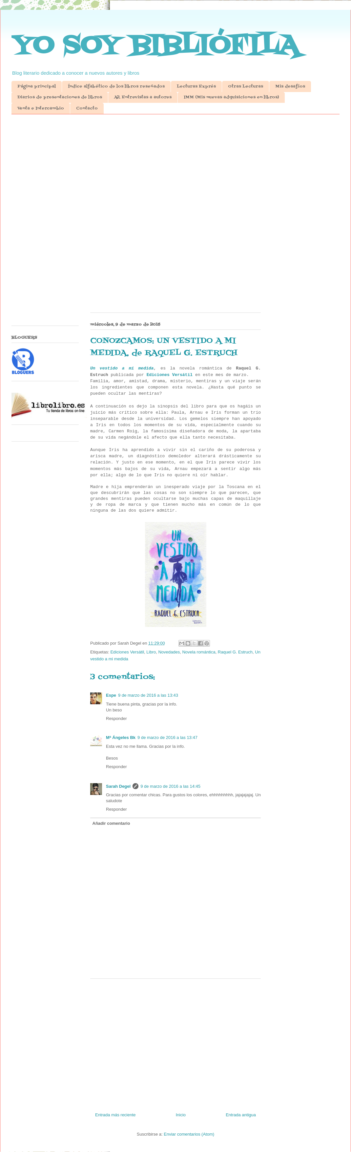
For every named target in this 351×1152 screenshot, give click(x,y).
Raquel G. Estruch (235, 652)
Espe (111, 695)
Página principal (36, 86)
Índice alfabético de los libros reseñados (116, 86)
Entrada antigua (241, 1114)
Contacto (87, 108)
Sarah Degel (118, 786)
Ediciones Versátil (170, 374)
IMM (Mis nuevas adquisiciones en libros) (231, 97)
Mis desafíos (290, 86)
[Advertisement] (175, 170)
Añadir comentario (111, 823)
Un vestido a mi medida (122, 368)
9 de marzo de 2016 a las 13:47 (167, 737)
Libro (151, 652)
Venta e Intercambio (40, 108)
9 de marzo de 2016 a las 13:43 (148, 695)
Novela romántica (198, 652)
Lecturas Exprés (196, 86)
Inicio (181, 1114)
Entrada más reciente (115, 1114)
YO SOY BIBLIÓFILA (155, 46)
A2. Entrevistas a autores (143, 97)
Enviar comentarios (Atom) (189, 1134)
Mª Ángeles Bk (120, 737)
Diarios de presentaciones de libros (59, 97)
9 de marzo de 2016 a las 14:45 (170, 786)
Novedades (169, 652)
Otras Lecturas (245, 86)
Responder (116, 718)
